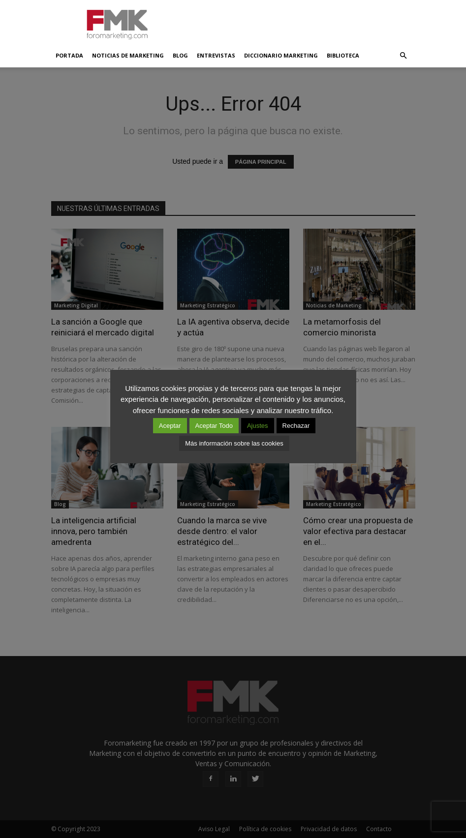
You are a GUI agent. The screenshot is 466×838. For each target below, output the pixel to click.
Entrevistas (216, 55)
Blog (180, 55)
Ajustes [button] (257, 425)
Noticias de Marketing (128, 55)
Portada (69, 55)
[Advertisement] (300, 21)
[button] (403, 55)
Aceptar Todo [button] (214, 425)
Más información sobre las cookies (234, 443)
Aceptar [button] (170, 425)
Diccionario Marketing (281, 55)
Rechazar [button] (296, 425)
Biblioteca (343, 55)
